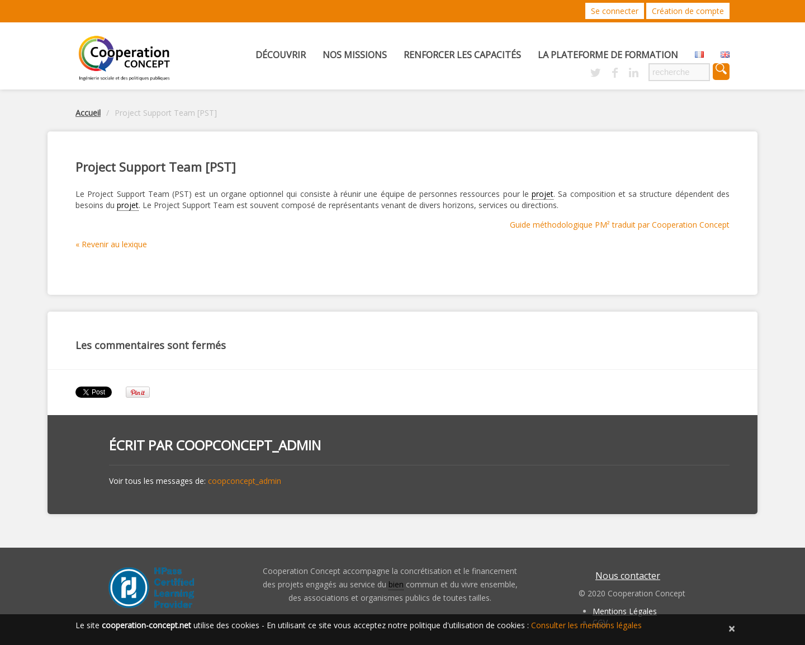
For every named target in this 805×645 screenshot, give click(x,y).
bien (396, 584)
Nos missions (355, 54)
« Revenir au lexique (111, 244)
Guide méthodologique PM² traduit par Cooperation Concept (620, 224)
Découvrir (280, 54)
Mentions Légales (625, 611)
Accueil (88, 112)
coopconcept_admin (248, 445)
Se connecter (614, 11)
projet (542, 194)
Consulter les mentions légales (586, 625)
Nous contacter (627, 575)
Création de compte (688, 11)
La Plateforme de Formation (608, 54)
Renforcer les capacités (462, 54)
